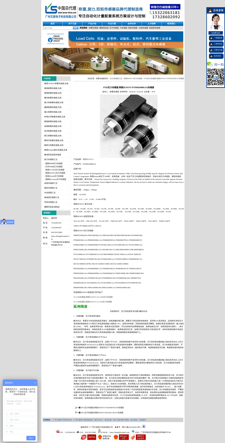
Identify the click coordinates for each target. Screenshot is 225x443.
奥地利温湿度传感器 (52, 155)
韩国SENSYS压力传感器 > (134, 78)
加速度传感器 (154, 28)
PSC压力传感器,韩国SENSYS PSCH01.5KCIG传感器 (102, 413)
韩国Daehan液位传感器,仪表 (55, 150)
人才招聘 (152, 24)
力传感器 (123, 28)
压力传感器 (114, 28)
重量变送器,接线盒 (52, 207)
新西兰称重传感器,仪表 (53, 145)
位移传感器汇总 (50, 183)
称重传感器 (93, 28)
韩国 (88, 159)
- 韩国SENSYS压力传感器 (54, 173)
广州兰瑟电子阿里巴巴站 (62, 420)
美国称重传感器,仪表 (53, 88)
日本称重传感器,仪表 (53, 131)
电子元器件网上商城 (121, 420)
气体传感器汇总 (50, 202)
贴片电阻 (133, 420)
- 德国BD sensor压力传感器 (55, 179)
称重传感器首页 (102, 78)
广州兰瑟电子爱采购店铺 (83, 420)
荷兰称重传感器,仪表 (53, 136)
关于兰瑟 (72, 24)
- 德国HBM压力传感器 (53, 163)
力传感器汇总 (50, 193)
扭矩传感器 (132, 28)
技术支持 (217, 56)
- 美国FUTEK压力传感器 (54, 170)
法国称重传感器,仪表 (53, 126)
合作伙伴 (132, 24)
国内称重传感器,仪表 (53, 98)
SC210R (93, 297)
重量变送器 (104, 28)
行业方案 (112, 24)
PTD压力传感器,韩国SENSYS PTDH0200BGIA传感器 (164, 78)
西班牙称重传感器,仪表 (53, 140)
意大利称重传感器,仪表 (53, 102)
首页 (53, 24)
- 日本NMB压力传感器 (53, 166)
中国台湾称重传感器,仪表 (54, 117)
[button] (180, 53)
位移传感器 (143, 28)
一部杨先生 (218, 38)
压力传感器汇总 (50, 159)
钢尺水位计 (98, 420)
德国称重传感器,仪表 (53, 107)
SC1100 (92, 302)
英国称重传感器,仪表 (53, 121)
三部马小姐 (218, 50)
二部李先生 (218, 44)
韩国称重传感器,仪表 (53, 93)
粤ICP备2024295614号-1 (131, 427)
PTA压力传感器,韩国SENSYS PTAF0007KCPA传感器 (102, 407)
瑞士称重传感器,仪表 (53, 112)
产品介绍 (92, 24)
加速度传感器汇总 (51, 197)
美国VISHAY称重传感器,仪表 (56, 83)
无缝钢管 (142, 420)
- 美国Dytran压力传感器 (54, 176)
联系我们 (171, 24)
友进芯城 (108, 420)
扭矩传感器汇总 (50, 188)
